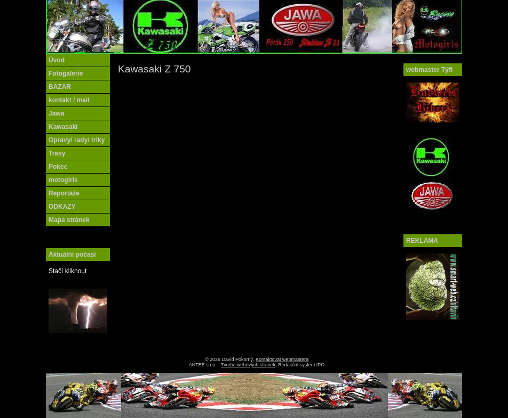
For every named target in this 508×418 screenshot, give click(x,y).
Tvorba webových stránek (248, 364)
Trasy (57, 153)
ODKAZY (62, 206)
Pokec (58, 166)
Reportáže (64, 193)
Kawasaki (63, 126)
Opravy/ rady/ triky (77, 140)
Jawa (56, 113)
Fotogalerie (66, 73)
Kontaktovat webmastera (282, 359)
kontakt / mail (69, 100)
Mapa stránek (69, 220)
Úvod (57, 60)
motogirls (63, 180)
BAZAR (60, 87)
